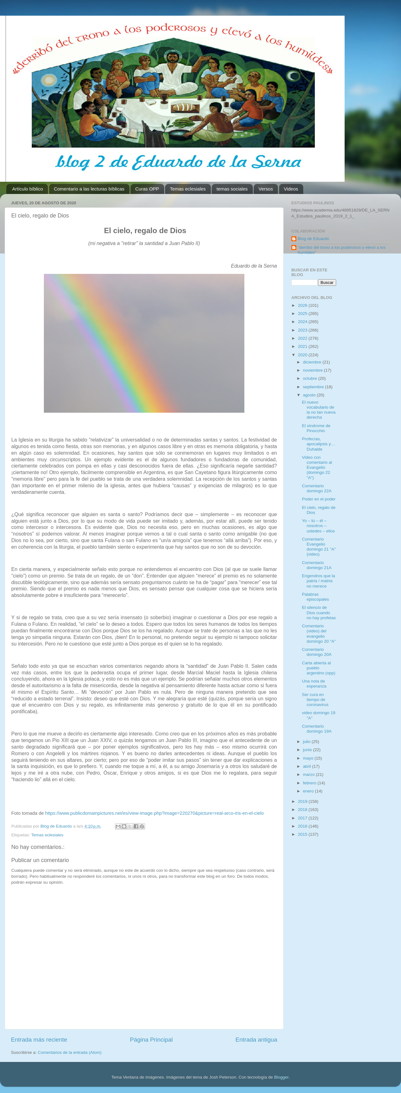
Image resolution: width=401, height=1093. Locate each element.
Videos (291, 188)
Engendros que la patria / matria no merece (318, 580)
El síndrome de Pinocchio (316, 428)
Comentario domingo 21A (317, 565)
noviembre (313, 370)
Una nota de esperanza (314, 683)
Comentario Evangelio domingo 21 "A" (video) (319, 547)
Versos (265, 188)
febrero (310, 783)
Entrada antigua (256, 1039)
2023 (303, 330)
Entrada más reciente (39, 1039)
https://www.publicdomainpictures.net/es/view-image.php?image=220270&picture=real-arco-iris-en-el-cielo (154, 813)
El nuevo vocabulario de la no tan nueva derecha (319, 410)
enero (309, 791)
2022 (303, 338)
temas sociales (231, 188)
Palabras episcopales (315, 597)
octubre (310, 378)
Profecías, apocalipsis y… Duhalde (318, 444)
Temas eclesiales (188, 188)
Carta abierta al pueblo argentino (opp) (319, 668)
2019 (303, 801)
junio (308, 749)
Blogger (281, 1077)
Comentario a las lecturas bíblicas (89, 188)
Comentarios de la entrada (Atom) (70, 1052)
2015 (303, 834)
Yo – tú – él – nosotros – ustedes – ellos (318, 525)
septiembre (314, 386)
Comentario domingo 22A (317, 488)
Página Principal (151, 1039)
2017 (303, 818)
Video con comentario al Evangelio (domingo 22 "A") (317, 467)
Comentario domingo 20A (317, 652)
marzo (309, 774)
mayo (309, 758)
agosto (310, 395)
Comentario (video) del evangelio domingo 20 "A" (319, 634)
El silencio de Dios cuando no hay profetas (319, 612)
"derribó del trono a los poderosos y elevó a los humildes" (342, 250)
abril (307, 766)
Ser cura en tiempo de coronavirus (315, 699)
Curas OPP (147, 188)
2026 (303, 305)
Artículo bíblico (27, 188)
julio (307, 741)
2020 (303, 355)
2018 (303, 809)
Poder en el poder (319, 499)
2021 (303, 346)
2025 (303, 313)
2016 (303, 826)
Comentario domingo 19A (317, 729)
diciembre (312, 362)
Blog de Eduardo (313, 238)
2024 (303, 321)
